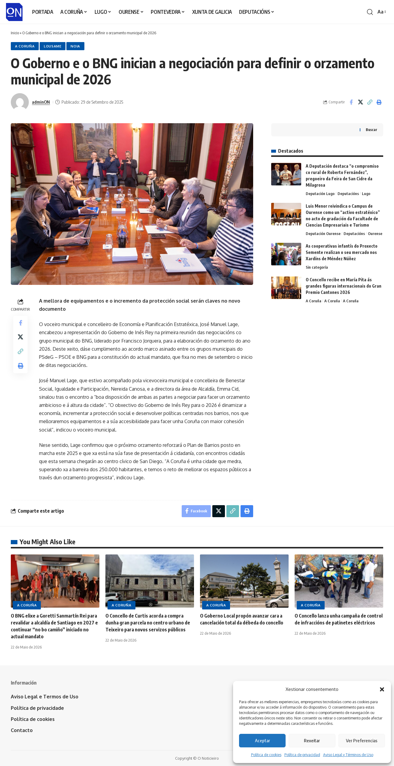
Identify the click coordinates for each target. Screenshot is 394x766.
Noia (75, 46)
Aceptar (262, 740)
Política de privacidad (302, 754)
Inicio (15, 32)
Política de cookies (266, 754)
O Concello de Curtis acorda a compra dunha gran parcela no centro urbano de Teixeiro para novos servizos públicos (147, 623)
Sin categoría (317, 267)
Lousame (53, 46)
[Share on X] (360, 102)
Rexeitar (312, 740)
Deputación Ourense (323, 233)
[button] (382, 689)
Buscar (371, 129)
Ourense (375, 233)
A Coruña (25, 46)
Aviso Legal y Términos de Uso (348, 754)
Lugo (366, 193)
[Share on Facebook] (351, 102)
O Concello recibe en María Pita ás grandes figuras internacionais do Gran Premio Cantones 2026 (343, 286)
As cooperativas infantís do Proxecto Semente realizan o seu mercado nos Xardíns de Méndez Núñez (341, 252)
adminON (41, 102)
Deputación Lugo (320, 193)
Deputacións (348, 193)
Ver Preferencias (361, 740)
